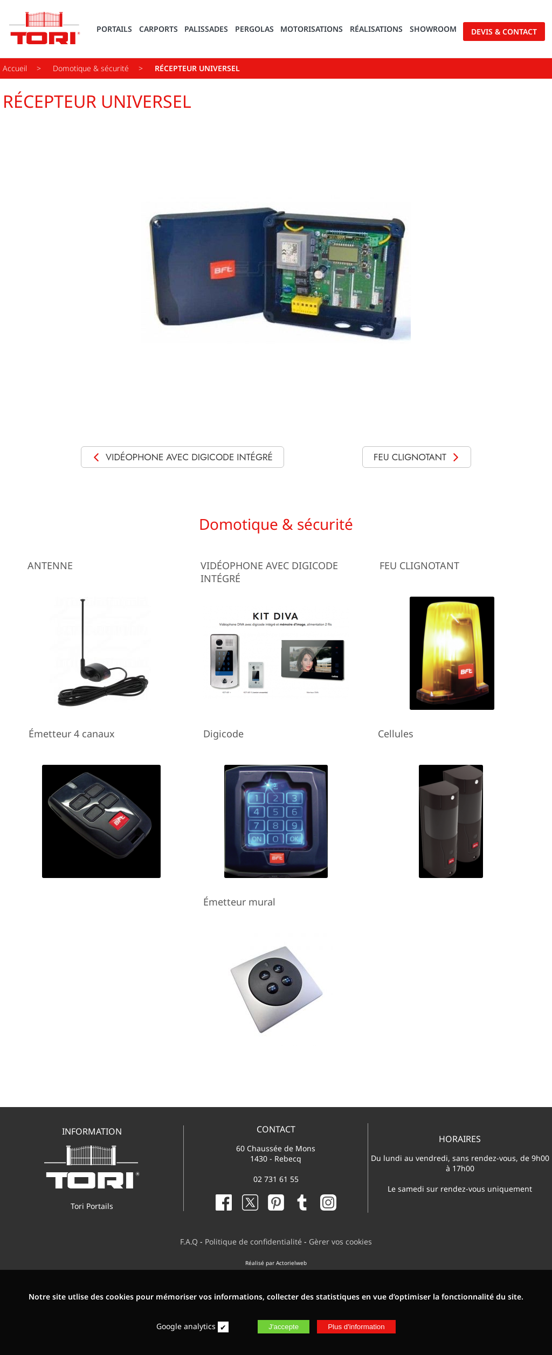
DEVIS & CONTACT (504, 31)
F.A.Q (189, 1241)
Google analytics (186, 1326)
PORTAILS (114, 29)
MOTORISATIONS (311, 29)
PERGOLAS (254, 29)
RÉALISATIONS (376, 29)
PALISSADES (206, 29)
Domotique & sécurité (91, 68)
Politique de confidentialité (253, 1241)
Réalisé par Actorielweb (276, 1263)
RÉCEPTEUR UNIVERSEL (197, 68)
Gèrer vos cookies (340, 1241)
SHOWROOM (433, 29)
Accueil (15, 68)
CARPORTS (158, 29)
